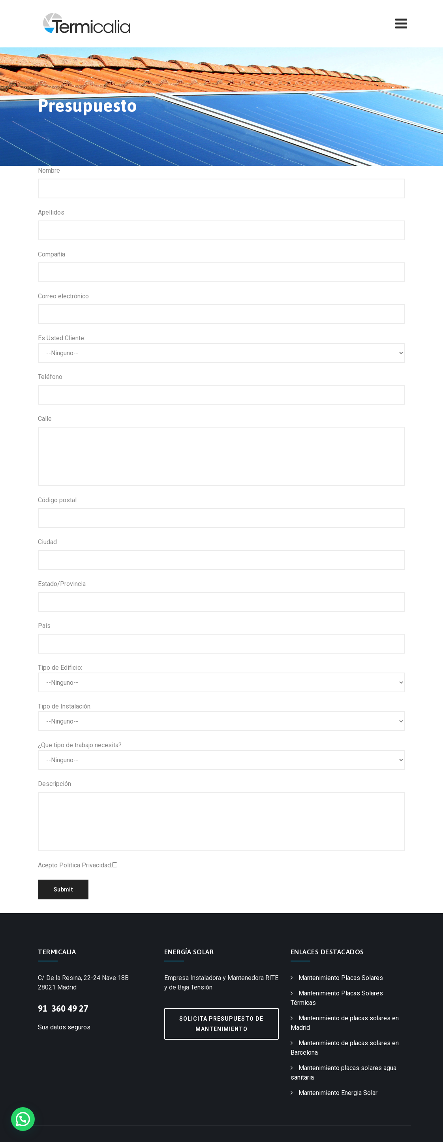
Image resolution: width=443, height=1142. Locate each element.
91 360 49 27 (63, 1008)
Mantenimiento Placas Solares (340, 978)
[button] (23, 1119)
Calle (45, 418)
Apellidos (51, 212)
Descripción (54, 784)
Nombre (49, 170)
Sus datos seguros (64, 1027)
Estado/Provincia (62, 584)
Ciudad (47, 542)
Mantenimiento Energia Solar (337, 1093)
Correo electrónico (63, 296)
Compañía (51, 254)
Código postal (57, 500)
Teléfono (50, 377)
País (44, 625)
